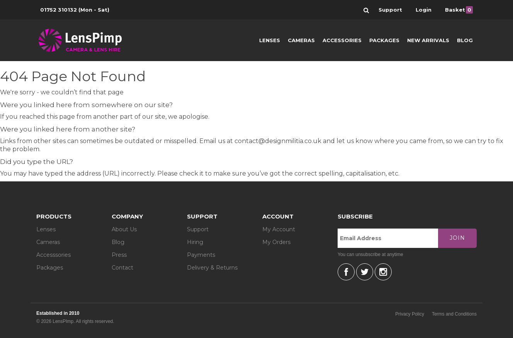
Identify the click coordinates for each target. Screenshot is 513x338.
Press (119, 254)
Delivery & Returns (212, 267)
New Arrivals (428, 40)
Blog (465, 40)
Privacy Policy (409, 314)
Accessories (342, 40)
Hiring (195, 242)
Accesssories (53, 254)
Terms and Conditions (454, 314)
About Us (124, 229)
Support (198, 229)
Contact (122, 267)
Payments (201, 254)
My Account (278, 229)
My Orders (276, 242)
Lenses (269, 40)
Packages (384, 40)
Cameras (301, 40)
